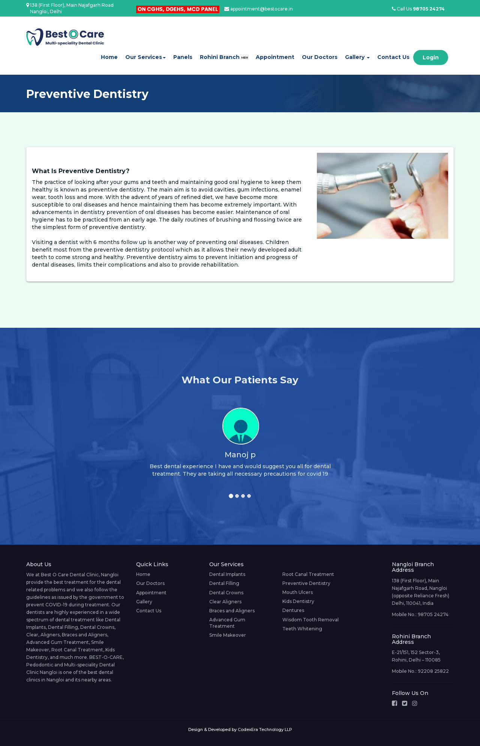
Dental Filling (224, 583)
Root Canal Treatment (308, 574)
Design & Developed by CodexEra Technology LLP (240, 729)
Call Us (418, 9)
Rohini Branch (224, 57)
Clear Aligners (225, 601)
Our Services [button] (145, 57)
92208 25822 (433, 671)
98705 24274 (433, 614)
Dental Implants (227, 574)
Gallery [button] (357, 57)
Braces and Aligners (232, 610)
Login (431, 57)
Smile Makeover (227, 635)
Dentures (293, 610)
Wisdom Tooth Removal (310, 619)
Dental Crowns (226, 592)
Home (109, 57)
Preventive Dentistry (306, 583)
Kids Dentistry (298, 601)
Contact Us (393, 57)
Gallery (144, 601)
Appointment (275, 57)
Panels (182, 57)
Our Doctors (320, 57)
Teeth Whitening (302, 628)
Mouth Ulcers (297, 592)
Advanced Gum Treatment (227, 623)
